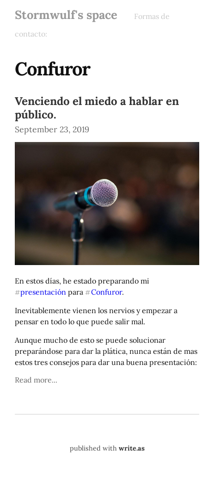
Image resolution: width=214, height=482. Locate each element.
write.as (132, 448)
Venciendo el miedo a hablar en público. (97, 108)
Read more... (36, 379)
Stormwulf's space (66, 14)
